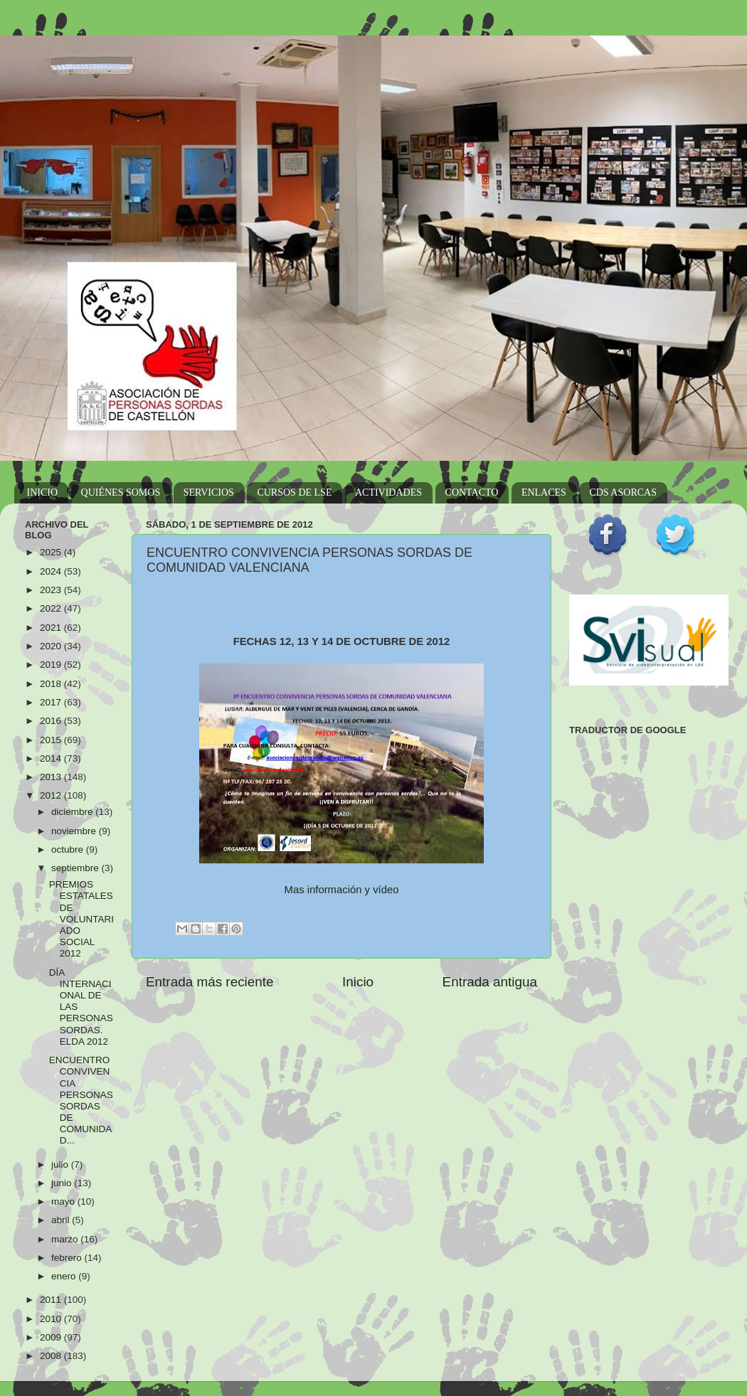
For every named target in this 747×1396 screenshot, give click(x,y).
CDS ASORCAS (623, 492)
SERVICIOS (209, 492)
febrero (68, 1257)
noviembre (75, 831)
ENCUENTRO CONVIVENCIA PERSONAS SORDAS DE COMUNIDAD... (81, 1100)
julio (61, 1164)
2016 (52, 720)
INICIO (42, 492)
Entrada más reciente (210, 981)
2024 (52, 571)
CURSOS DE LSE (294, 492)
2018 (52, 683)
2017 (52, 702)
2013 (52, 777)
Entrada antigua (490, 981)
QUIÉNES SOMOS (121, 492)
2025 (52, 552)
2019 (52, 664)
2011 (52, 1299)
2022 (52, 608)
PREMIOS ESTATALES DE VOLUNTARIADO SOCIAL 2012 (81, 919)
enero (64, 1276)
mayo (64, 1201)
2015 (52, 740)
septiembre (76, 868)
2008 (52, 1355)
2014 (52, 758)
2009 (52, 1337)
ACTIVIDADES (388, 492)
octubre (68, 849)
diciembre (73, 811)
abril (61, 1220)
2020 (52, 646)
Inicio (358, 981)
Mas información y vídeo (342, 889)
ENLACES (543, 492)
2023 (52, 590)
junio (62, 1183)
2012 (52, 795)
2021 (52, 627)
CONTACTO (472, 492)
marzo (65, 1239)
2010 (52, 1319)
